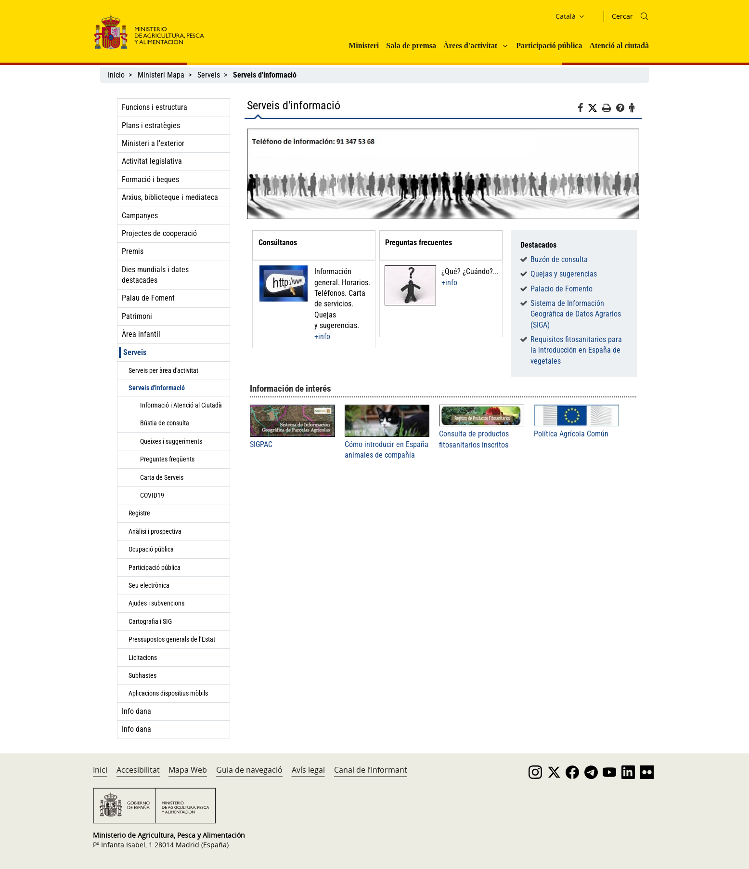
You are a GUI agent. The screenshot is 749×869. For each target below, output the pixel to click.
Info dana (136, 711)
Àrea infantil (141, 334)
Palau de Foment (148, 298)
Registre (139, 513)
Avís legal (308, 769)
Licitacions (143, 657)
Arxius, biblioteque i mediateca (170, 197)
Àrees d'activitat (470, 45)
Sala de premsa (411, 45)
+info (322, 336)
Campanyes (140, 215)
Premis (132, 251)
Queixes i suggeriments (171, 441)
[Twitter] (595, 108)
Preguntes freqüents (167, 459)
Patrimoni (137, 316)
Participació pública (549, 45)
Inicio (116, 74)
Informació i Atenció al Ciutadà (181, 405)
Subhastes (142, 675)
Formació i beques (150, 179)
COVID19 (152, 495)
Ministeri (364, 45)
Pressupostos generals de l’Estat (172, 639)
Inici (100, 769)
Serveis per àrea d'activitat (163, 370)
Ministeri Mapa (161, 74)
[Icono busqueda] (644, 16)
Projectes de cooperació (159, 233)
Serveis (208, 74)
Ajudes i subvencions (156, 603)
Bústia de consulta (164, 423)
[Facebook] (583, 109)
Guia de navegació (249, 769)
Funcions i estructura (154, 107)
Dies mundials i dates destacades (155, 275)
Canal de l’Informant (370, 769)
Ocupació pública (151, 549)
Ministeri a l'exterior (153, 143)
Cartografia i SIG (150, 621)
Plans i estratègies (151, 125)
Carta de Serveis (161, 477)
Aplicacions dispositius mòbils (168, 693)
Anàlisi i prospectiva (155, 531)
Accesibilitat (138, 769)
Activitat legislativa (152, 161)
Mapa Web (187, 769)
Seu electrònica (149, 585)
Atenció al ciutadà (619, 45)
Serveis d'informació (157, 388)
